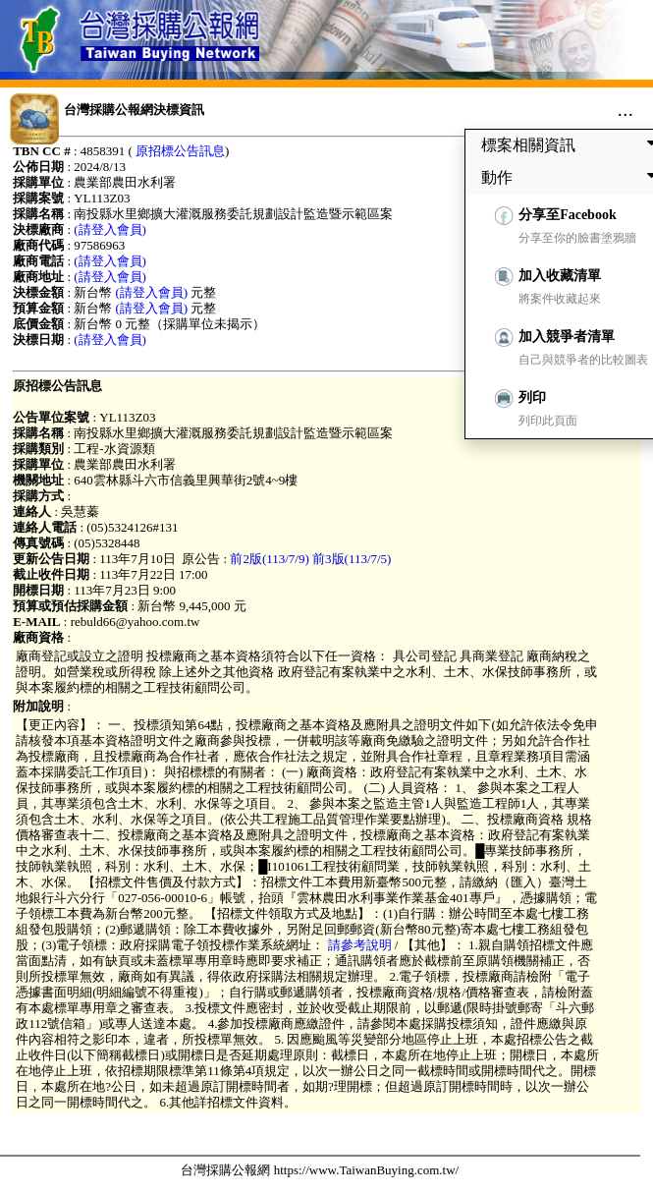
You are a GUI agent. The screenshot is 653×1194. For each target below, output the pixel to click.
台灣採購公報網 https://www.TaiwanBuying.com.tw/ (320, 1170)
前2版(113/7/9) (269, 558)
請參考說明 (359, 945)
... (625, 109)
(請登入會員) (110, 229)
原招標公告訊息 (180, 150)
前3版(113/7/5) (351, 558)
